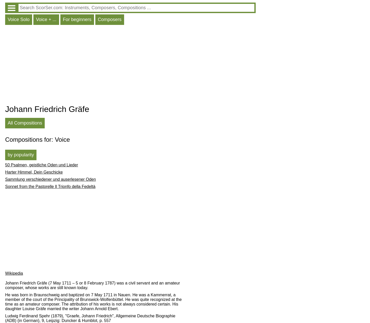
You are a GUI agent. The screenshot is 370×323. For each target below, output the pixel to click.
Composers (110, 19)
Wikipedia (14, 273)
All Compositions (25, 123)
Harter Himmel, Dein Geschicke (34, 172)
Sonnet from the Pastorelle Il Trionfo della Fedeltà (50, 186)
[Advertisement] (130, 66)
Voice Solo (19, 19)
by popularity (21, 154)
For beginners (77, 19)
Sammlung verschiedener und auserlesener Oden (50, 179)
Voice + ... (46, 19)
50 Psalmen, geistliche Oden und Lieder (41, 165)
